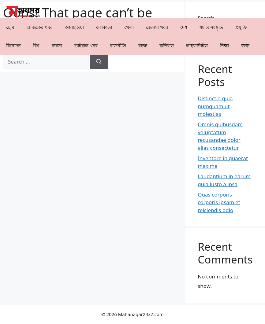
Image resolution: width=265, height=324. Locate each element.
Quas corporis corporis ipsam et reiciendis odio (219, 202)
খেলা (129, 27)
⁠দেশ (183, 27)
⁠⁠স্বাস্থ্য (245, 45)
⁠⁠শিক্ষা (224, 45)
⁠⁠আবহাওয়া (74, 27)
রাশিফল (166, 45)
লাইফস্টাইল (197, 45)
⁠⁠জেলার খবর (157, 27)
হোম (10, 27)
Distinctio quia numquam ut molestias (215, 106)
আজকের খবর (39, 27)
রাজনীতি (118, 45)
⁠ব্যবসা (57, 45)
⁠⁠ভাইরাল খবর (86, 45)
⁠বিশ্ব (36, 45)
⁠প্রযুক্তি (241, 27)
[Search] (99, 61)
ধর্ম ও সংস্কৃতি (211, 27)
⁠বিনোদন (13, 45)
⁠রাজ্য (142, 45)
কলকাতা (104, 27)
